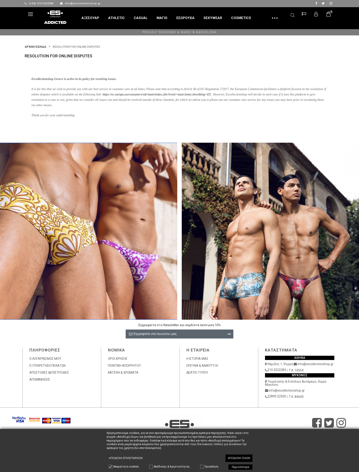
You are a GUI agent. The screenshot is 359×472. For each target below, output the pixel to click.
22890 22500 (276, 396)
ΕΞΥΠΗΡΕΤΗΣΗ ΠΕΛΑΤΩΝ (47, 365)
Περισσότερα (240, 467)
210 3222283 (276, 369)
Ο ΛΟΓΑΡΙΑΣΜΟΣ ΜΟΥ (45, 358)
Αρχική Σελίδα (35, 46)
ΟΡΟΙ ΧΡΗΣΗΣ (117, 358)
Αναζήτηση (292, 14)
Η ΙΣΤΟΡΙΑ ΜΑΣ (197, 358)
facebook (316, 3)
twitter (323, 3)
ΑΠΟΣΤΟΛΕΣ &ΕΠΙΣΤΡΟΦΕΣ (49, 372)
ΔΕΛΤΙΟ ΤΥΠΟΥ (197, 372)
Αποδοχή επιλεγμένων (126, 458)
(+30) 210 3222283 (40, 3)
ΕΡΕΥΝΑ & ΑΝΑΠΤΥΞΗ (202, 365)
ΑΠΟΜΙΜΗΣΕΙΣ (39, 379)
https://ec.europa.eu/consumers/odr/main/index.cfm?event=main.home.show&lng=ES (157, 94)
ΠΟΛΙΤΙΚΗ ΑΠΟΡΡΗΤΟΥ (124, 365)
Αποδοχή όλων (239, 458)
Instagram (331, 3)
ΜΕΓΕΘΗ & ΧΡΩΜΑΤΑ (123, 372)
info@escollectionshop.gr (80, 3)
